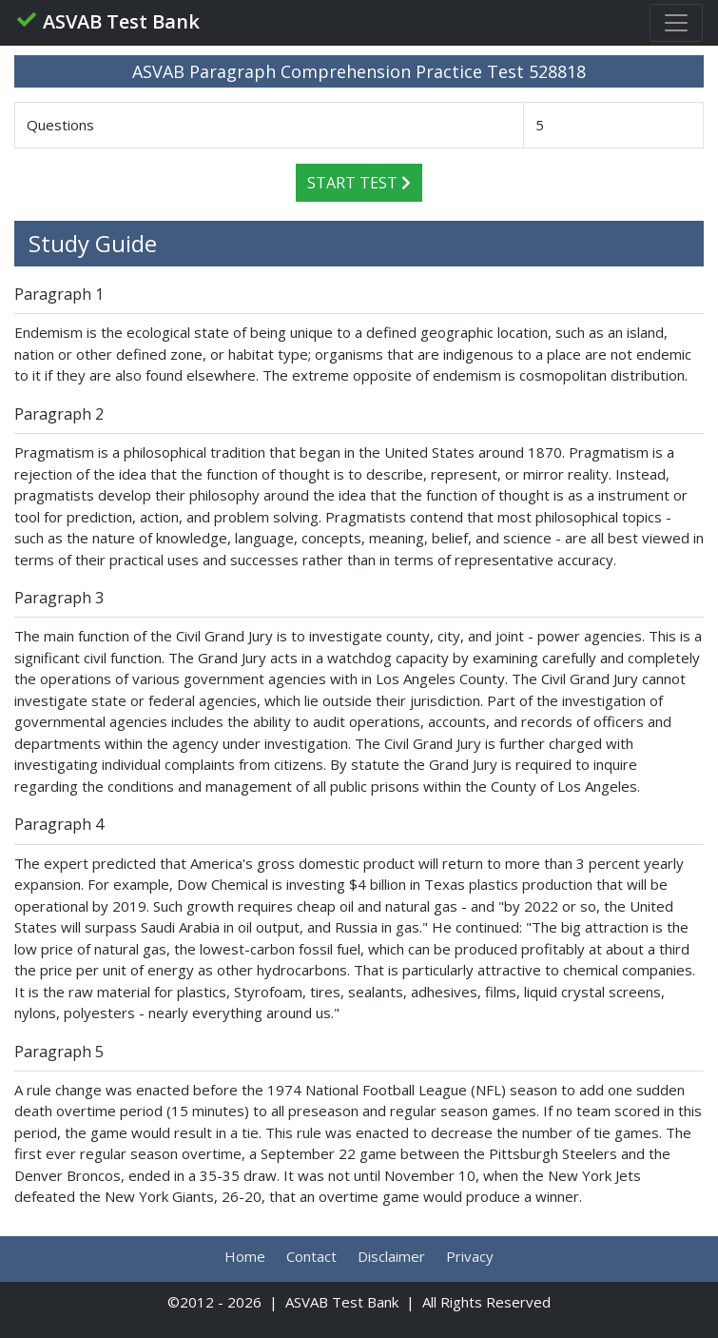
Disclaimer (391, 1256)
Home (244, 1256)
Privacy (470, 1256)
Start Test (359, 182)
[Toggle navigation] (676, 23)
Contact (311, 1256)
